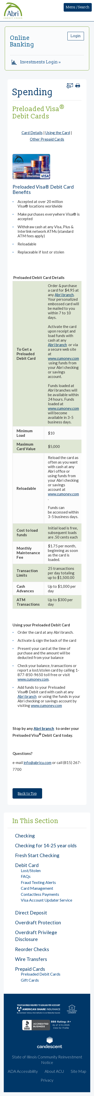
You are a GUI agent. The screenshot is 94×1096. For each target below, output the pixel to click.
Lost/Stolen (31, 870)
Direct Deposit (31, 912)
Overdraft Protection (38, 922)
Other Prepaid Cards (47, 139)
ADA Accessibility (23, 1071)
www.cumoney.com (63, 358)
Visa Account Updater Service (46, 900)
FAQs (26, 876)
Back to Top (27, 794)
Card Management (37, 888)
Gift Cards (30, 980)
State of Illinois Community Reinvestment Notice (47, 1059)
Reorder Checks (32, 949)
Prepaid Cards (30, 969)
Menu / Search (77, 7)
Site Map (78, 1071)
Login (76, 36)
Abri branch (64, 294)
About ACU (54, 1071)
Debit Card (27, 865)
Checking (25, 835)
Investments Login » (36, 62)
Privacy (47, 1080)
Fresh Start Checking (37, 855)
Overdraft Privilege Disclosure (36, 935)
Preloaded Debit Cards (40, 974)
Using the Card (57, 132)
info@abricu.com (37, 762)
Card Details (32, 132)
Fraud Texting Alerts (38, 882)
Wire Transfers (31, 959)
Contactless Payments (40, 894)
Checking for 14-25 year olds (46, 845)
